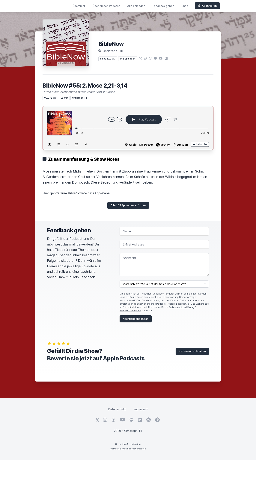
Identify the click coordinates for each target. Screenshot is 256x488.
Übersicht (79, 5)
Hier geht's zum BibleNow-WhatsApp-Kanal (76, 193)
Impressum (140, 409)
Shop (185, 5)
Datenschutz (117, 409)
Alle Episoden (136, 5)
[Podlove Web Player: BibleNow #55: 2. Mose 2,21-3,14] (128, 128)
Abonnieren (207, 5)
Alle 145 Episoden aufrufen (128, 205)
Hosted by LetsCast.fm (128, 444)
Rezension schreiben (192, 351)
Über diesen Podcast (106, 5)
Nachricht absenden (135, 318)
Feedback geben (163, 5)
